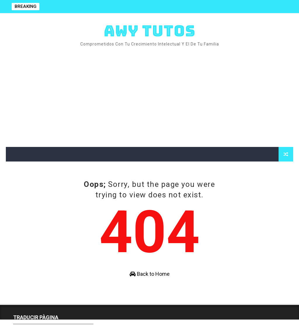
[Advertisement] (149, 97)
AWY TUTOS (149, 31)
